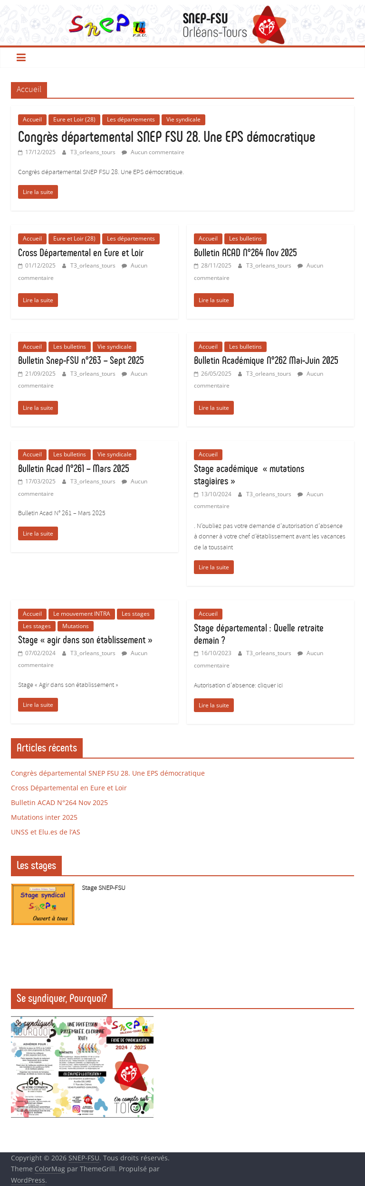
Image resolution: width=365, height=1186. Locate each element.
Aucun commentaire (153, 152)
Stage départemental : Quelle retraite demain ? (259, 634)
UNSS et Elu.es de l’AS (45, 831)
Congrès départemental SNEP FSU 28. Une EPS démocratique (166, 136)
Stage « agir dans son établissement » (85, 639)
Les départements (131, 119)
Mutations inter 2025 (44, 817)
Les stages (136, 614)
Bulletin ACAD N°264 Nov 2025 (245, 252)
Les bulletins (245, 238)
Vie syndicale (183, 119)
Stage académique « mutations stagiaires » (249, 474)
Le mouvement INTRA (81, 614)
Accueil (32, 119)
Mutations (75, 626)
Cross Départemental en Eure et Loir (81, 252)
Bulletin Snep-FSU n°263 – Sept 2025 (81, 360)
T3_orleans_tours (93, 152)
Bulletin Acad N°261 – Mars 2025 (73, 468)
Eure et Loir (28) (74, 119)
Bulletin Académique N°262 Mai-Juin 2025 (266, 360)
